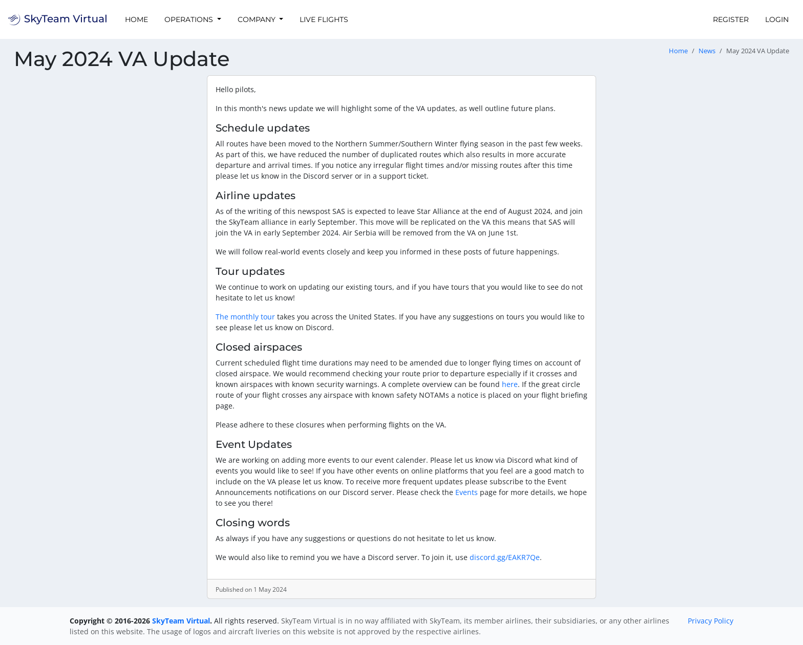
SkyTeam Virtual (181, 621)
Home (136, 19)
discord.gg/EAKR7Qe (505, 557)
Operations (189, 19)
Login (777, 19)
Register (731, 19)
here (510, 384)
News (707, 51)
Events (466, 492)
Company (258, 19)
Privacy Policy (710, 621)
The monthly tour (245, 316)
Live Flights (324, 19)
